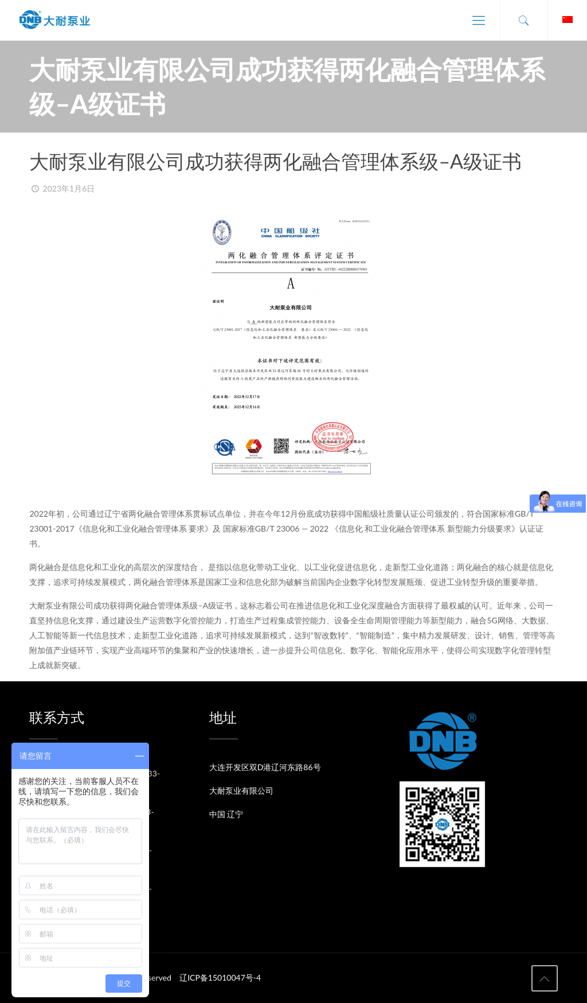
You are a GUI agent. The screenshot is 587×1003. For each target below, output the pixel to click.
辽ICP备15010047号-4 (220, 977)
